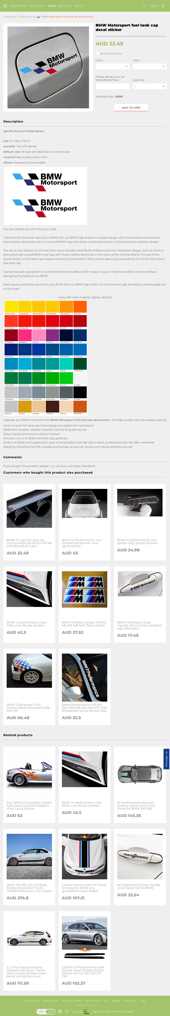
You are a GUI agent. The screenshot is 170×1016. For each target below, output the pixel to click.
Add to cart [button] (131, 107)
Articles (65, 5)
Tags (143, 1000)
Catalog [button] (37, 5)
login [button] (52, 466)
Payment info (50, 1000)
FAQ (105, 1000)
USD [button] (41, 1011)
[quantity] (150, 86)
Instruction (130, 1000)
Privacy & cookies (71, 1000)
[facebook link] (60, 1011)
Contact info (32, 1000)
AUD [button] (50, 1011)
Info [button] (79, 5)
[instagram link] (67, 1011)
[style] (150, 66)
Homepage (18, 5)
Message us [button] (166, 759)
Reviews (116, 1000)
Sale (52, 5)
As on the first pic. (109, 53)
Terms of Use (92, 1000)
